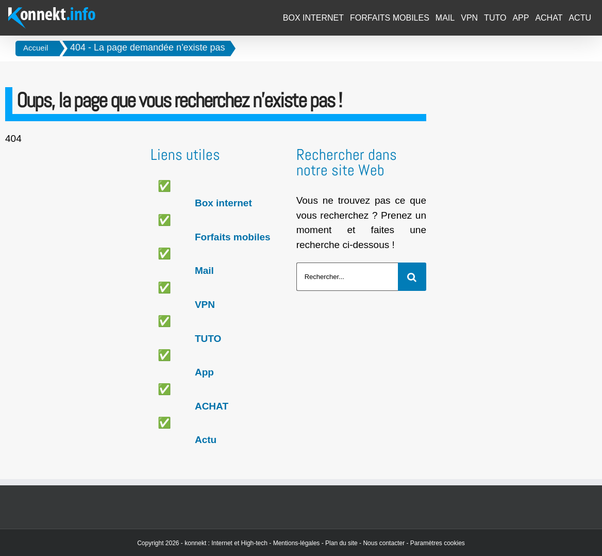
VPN (205, 304)
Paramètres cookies (437, 543)
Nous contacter (384, 543)
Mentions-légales (296, 543)
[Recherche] (412, 277)
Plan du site (341, 543)
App (204, 372)
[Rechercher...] (347, 277)
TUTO (208, 338)
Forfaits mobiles (233, 237)
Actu (205, 439)
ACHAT (211, 406)
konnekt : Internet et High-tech (226, 543)
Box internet (223, 203)
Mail (204, 270)
